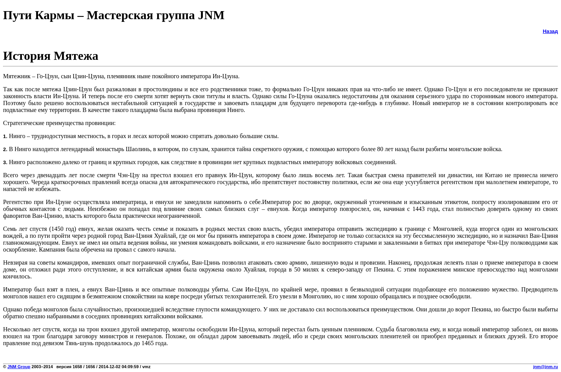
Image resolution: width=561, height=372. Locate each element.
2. (5, 149)
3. (5, 162)
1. (5, 136)
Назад (550, 31)
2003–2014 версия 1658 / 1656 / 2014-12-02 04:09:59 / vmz (90, 366)
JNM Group (18, 366)
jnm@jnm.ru (545, 366)
